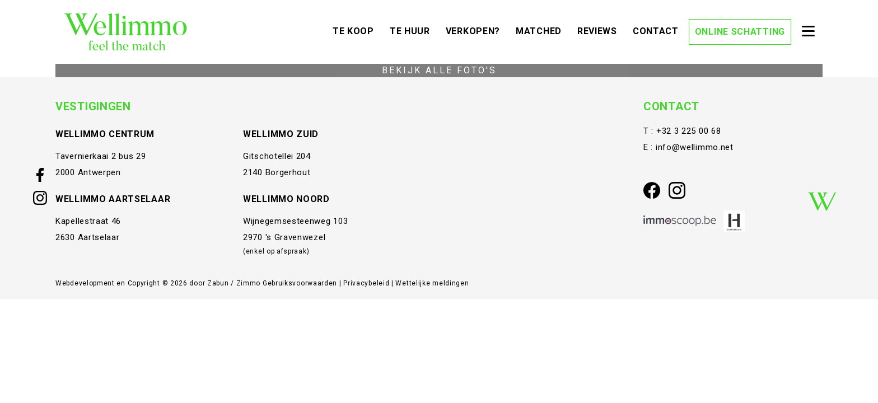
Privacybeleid (367, 283)
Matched (541, 30)
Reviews (600, 30)
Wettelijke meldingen (432, 283)
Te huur (413, 30)
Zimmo (248, 283)
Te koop (356, 30)
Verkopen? (476, 30)
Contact (658, 30)
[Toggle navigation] (808, 31)
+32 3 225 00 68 (688, 131)
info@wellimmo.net (695, 147)
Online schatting (740, 31)
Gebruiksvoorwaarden (301, 283)
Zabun (218, 283)
